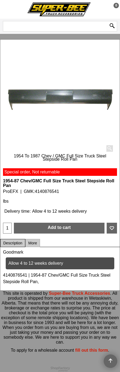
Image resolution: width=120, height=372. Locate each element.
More (32, 243)
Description (12, 243)
